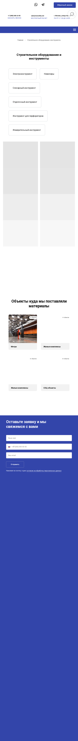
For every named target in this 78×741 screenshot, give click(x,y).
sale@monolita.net (37, 16)
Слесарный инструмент (24, 88)
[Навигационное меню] (74, 30)
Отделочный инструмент (25, 102)
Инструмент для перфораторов (28, 116)
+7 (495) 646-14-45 (14, 15)
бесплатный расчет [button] (39, 18)
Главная (20, 40)
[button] (65, 5)
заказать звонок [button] (14, 18)
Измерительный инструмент (27, 130)
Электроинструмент (22, 74)
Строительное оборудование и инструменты (44, 40)
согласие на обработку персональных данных (44, 471)
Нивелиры (49, 74)
